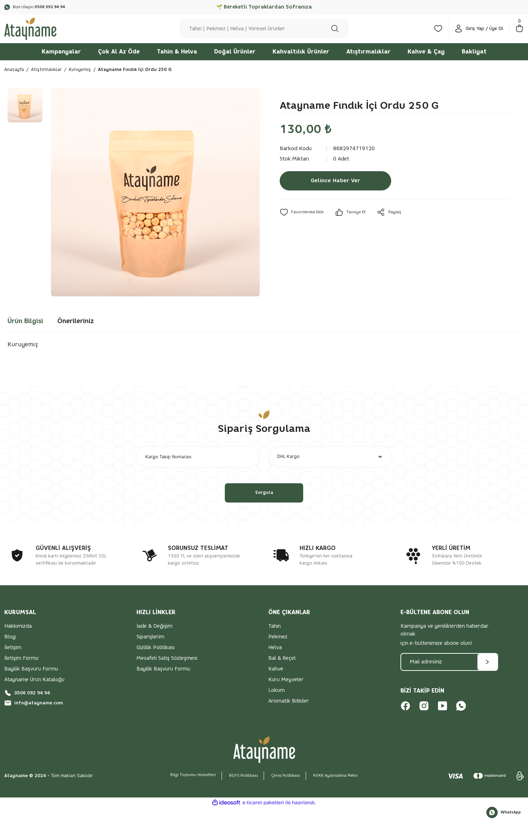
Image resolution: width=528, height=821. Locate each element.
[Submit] (487, 675)
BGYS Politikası (241, 788)
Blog (10, 650)
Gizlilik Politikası (155, 661)
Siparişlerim (150, 650)
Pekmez (278, 650)
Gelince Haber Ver (335, 190)
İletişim (12, 661)
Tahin (274, 639)
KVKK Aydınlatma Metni (342, 788)
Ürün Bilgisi (25, 330)
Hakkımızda (18, 639)
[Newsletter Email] (449, 675)
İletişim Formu (21, 671)
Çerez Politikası (287, 788)
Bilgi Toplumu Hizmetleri (186, 788)
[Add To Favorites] (303, 221)
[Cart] (519, 33)
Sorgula (264, 506)
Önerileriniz (75, 330)
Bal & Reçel (282, 671)
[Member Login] (478, 33)
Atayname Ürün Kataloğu (34, 693)
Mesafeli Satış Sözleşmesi (166, 671)
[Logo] (35, 32)
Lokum (276, 703)
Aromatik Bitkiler (288, 714)
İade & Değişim (154, 639)
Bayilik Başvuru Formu (31, 682)
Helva (275, 661)
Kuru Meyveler (286, 693)
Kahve (275, 682)
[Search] (264, 33)
